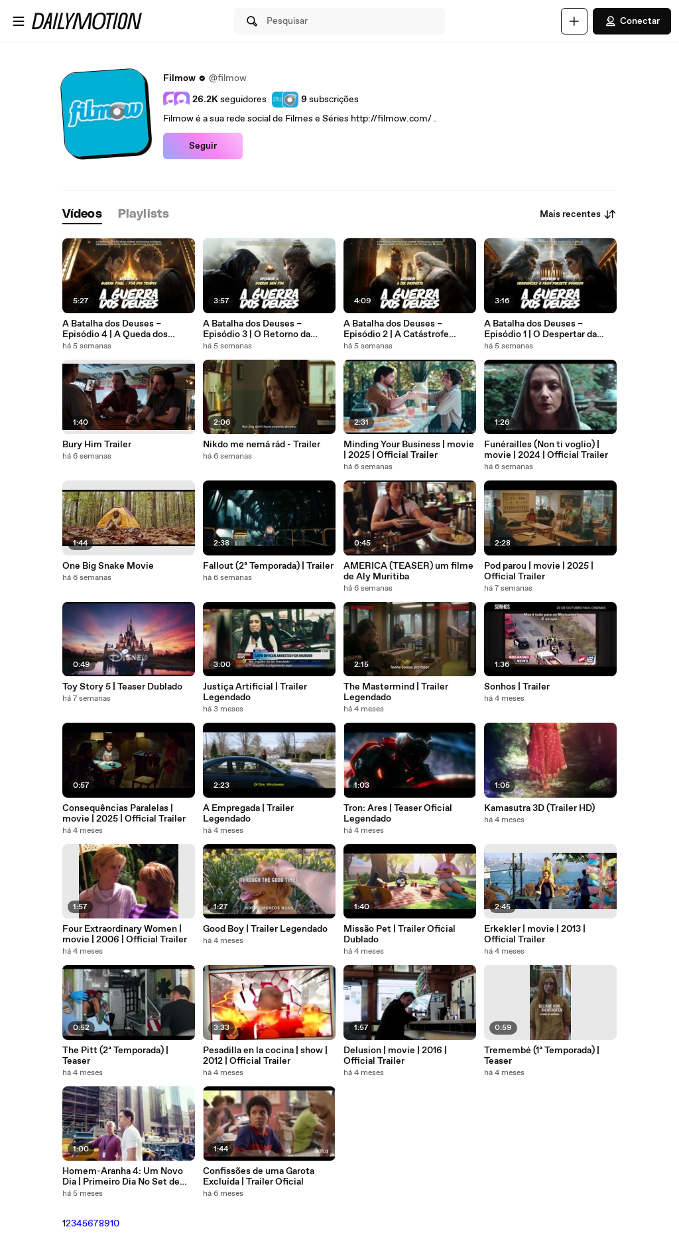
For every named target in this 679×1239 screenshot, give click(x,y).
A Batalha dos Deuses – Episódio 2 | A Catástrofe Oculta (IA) (396, 329)
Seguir (203, 146)
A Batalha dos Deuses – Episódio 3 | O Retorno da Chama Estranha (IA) (256, 329)
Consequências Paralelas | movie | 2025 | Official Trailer (124, 813)
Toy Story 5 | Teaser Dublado (122, 687)
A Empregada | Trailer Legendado (248, 813)
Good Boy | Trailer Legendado (265, 929)
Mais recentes (578, 214)
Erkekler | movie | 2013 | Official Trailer (535, 934)
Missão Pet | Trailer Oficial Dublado (399, 934)
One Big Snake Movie (108, 566)
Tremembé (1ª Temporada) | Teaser (541, 1055)
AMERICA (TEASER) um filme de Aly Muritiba (408, 571)
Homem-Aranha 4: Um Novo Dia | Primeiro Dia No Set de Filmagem (122, 1176)
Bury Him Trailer (96, 444)
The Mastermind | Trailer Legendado (395, 692)
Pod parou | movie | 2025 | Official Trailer (538, 571)
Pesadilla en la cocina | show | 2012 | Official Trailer (265, 1055)
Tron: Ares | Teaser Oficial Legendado (397, 813)
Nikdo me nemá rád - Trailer (261, 444)
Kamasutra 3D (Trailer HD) (539, 808)
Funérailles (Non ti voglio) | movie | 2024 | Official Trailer (546, 450)
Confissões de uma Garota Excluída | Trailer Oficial (258, 1176)
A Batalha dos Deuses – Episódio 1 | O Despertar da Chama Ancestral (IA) (540, 329)
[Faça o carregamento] (574, 21)
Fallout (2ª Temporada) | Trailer (268, 566)
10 (114, 1224)
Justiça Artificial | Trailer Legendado (255, 692)
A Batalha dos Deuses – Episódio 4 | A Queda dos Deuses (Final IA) (115, 329)
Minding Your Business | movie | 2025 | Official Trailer (408, 450)
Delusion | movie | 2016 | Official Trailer (395, 1055)
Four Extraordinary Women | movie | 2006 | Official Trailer (124, 934)
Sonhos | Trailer (517, 687)
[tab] (82, 214)
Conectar (632, 21)
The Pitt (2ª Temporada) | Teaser (115, 1055)
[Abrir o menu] (18, 21)
